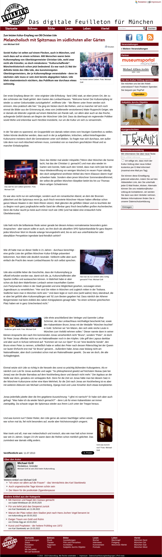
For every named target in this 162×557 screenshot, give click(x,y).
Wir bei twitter (31, 549)
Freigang (115, 542)
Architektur (68, 545)
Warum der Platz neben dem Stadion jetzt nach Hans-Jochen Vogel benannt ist (48, 513)
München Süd (140, 545)
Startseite (11, 28)
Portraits (96, 547)
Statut (27, 542)
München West (140, 547)
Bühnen (32, 28)
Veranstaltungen (32, 540)
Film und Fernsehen (72, 542)
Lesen (69, 28)
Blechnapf (116, 540)
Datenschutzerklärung (139, 201)
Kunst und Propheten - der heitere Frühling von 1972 (35, 525)
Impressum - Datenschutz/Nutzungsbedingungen (97, 556)
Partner (28, 547)
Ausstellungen (69, 540)
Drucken (109, 46)
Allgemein (51, 545)
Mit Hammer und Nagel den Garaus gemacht (31, 500)
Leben (87, 28)
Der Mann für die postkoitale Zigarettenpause (32, 490)
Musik (49, 540)
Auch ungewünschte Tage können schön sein (32, 486)
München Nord (140, 540)
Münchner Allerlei (119, 545)
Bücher (96, 540)
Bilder (51, 28)
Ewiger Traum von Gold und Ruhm (26, 519)
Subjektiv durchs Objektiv (74, 547)
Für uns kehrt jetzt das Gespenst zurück (28, 506)
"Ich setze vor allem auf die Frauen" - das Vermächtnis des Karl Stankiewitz (47, 482)
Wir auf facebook (32, 552)
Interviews (97, 542)
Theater (50, 542)
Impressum (154, 2)
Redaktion (141, 2)
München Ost (140, 542)
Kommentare (98, 545)
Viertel (105, 28)
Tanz (49, 547)
